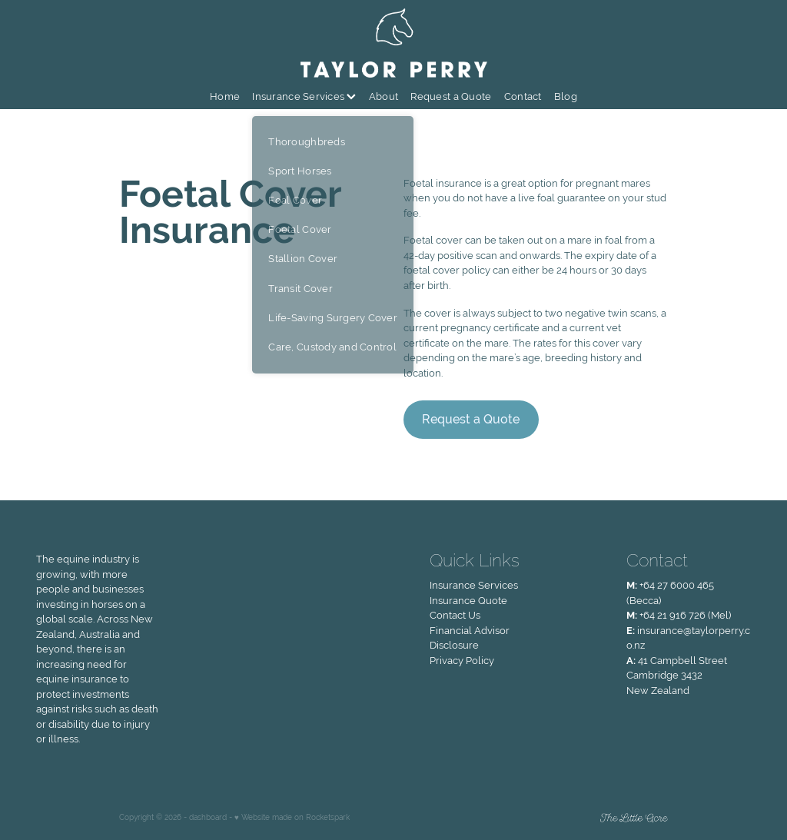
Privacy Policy (462, 660)
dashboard (208, 817)
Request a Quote (450, 96)
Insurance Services (304, 96)
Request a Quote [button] (471, 419)
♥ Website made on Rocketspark (292, 817)
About (383, 96)
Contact (523, 96)
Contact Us (455, 615)
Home (225, 96)
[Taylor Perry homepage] (393, 43)
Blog (565, 96)
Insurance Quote (468, 600)
